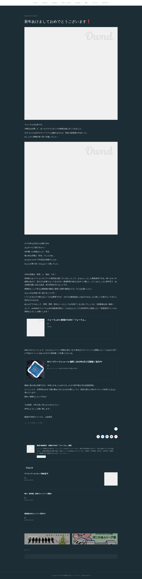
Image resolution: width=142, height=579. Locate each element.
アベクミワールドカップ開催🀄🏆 (36, 474)
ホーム (35, 3)
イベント (94, 3)
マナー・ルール (66, 3)
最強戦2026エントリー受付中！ (35, 514)
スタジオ (78, 3)
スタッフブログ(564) (29, 423)
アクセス (54, 3)
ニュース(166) (38, 423)
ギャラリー (105, 3)
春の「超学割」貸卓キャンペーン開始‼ (38, 494)
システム (44, 3)
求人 (86, 3)
